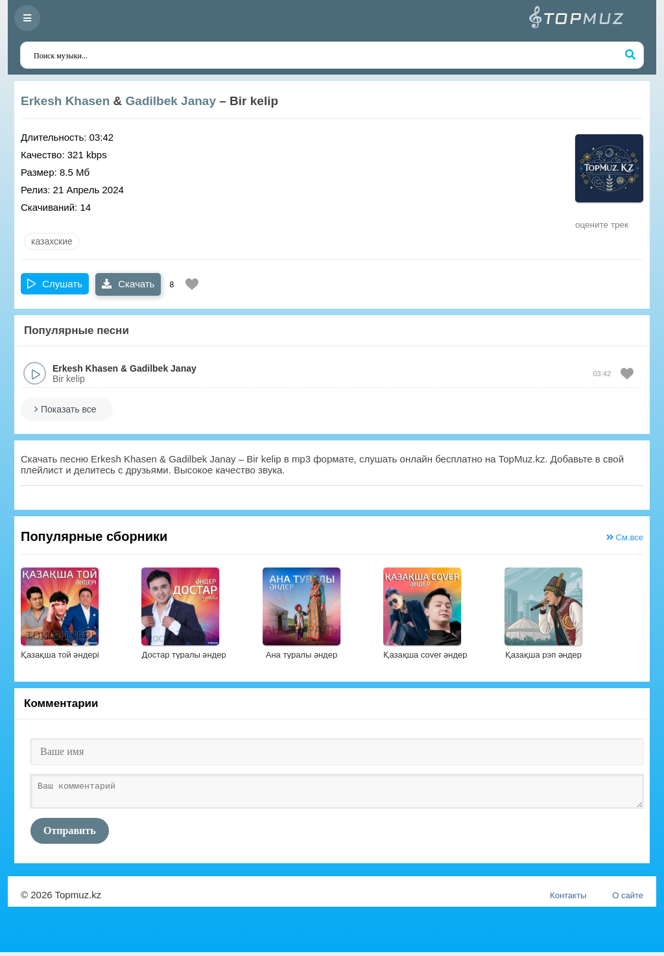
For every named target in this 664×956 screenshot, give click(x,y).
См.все (624, 537)
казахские (52, 241)
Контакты (568, 899)
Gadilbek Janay (171, 101)
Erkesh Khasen (65, 101)
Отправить (69, 834)
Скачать (128, 283)
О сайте (627, 899)
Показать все (68, 409)
